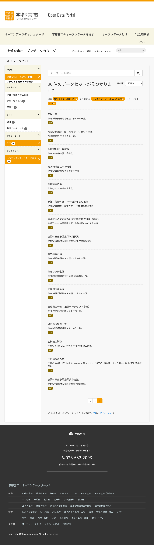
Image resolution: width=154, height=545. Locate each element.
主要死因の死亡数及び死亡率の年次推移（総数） (74, 219)
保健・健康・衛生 (104, 511)
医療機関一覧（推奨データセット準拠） (69, 306)
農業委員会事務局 (103, 505)
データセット (78, 51)
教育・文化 (43, 517)
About (108, 51)
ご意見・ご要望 (51, 523)
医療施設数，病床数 (58, 149)
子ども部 (26, 499)
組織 (89, 51)
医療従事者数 (55, 184)
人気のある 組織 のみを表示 (20, 81)
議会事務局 (41, 505)
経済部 (47, 499)
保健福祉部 (85, 493)
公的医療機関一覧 (57, 324)
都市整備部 (69, 499)
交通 (54, 517)
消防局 (81, 499)
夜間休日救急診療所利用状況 (63, 236)
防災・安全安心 (29, 511)
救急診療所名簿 (56, 271)
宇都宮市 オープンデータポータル (29, 485)
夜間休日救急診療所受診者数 (63, 379)
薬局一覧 (52, 114)
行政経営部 (27, 493)
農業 (32, 517)
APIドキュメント (106, 413)
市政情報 (63, 517)
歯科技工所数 (55, 341)
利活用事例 (142, 34)
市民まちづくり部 (68, 493)
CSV (50, 123)
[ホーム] (8, 61)
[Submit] (143, 50)
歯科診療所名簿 (56, 289)
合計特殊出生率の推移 (59, 166)
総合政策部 (41, 493)
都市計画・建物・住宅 (74, 511)
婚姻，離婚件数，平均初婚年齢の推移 (68, 201)
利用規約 (67, 523)
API (94, 413)
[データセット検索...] (91, 73)
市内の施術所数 (56, 359)
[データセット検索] (131, 50)
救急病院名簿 (55, 254)
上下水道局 (27, 505)
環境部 (37, 499)
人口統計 (56, 511)
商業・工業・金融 (79, 517)
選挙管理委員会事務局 (80, 505)
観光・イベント (99, 517)
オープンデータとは (114, 34)
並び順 (120, 83)
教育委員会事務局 (58, 505)
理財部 (53, 493)
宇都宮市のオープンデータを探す (73, 34)
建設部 (57, 499)
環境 (24, 517)
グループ (98, 51)
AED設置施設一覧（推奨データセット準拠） (71, 131)
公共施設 (44, 511)
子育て (120, 511)
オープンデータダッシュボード (24, 34)
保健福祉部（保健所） (104, 493)
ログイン (142, 42)
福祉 (91, 511)
